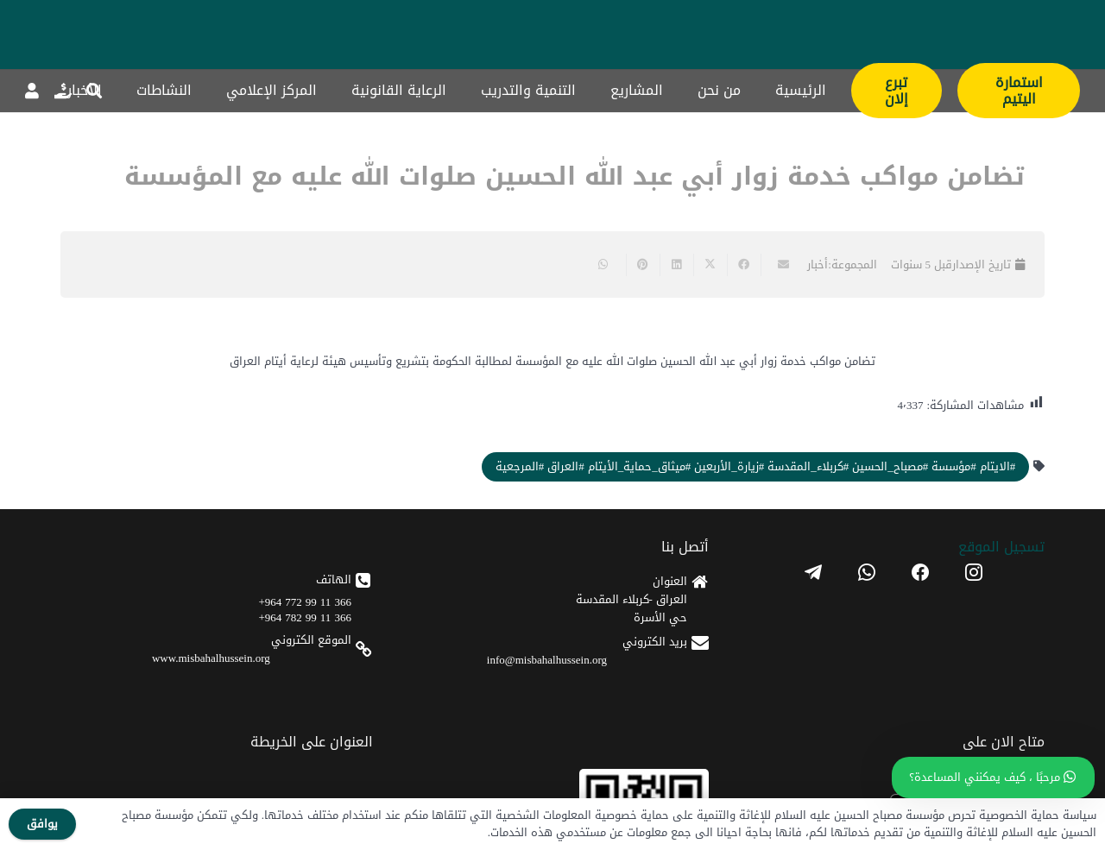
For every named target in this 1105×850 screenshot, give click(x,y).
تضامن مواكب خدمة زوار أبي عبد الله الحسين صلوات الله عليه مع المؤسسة (574, 176)
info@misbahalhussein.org (547, 660)
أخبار (817, 264)
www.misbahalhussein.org (211, 658)
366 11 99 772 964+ (305, 602)
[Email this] (777, 265)
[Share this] (744, 265)
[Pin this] (643, 265)
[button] (94, 90)
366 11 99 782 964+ (305, 617)
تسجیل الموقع (1001, 546)
